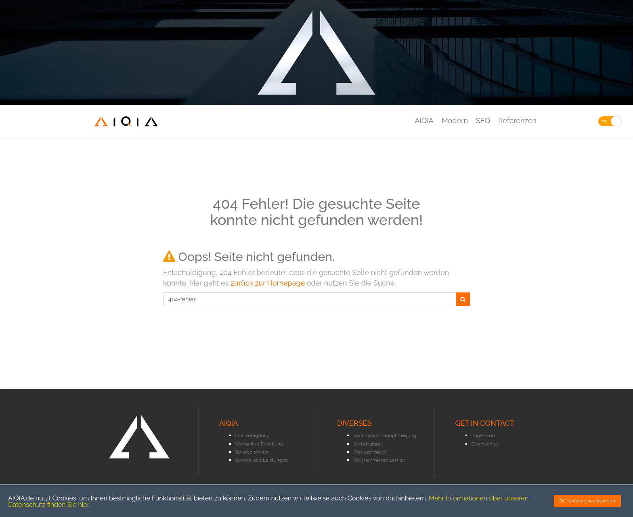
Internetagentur (252, 435)
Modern (455, 120)
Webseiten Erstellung (259, 444)
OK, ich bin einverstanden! (587, 501)
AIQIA (424, 120)
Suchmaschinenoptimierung (384, 435)
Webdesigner (368, 444)
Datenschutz (485, 444)
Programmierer (370, 452)
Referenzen (517, 120)
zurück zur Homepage (268, 283)
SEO (483, 120)
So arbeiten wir (252, 452)
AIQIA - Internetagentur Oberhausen (126, 126)
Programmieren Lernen (379, 460)
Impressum (484, 435)
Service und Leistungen (261, 460)
